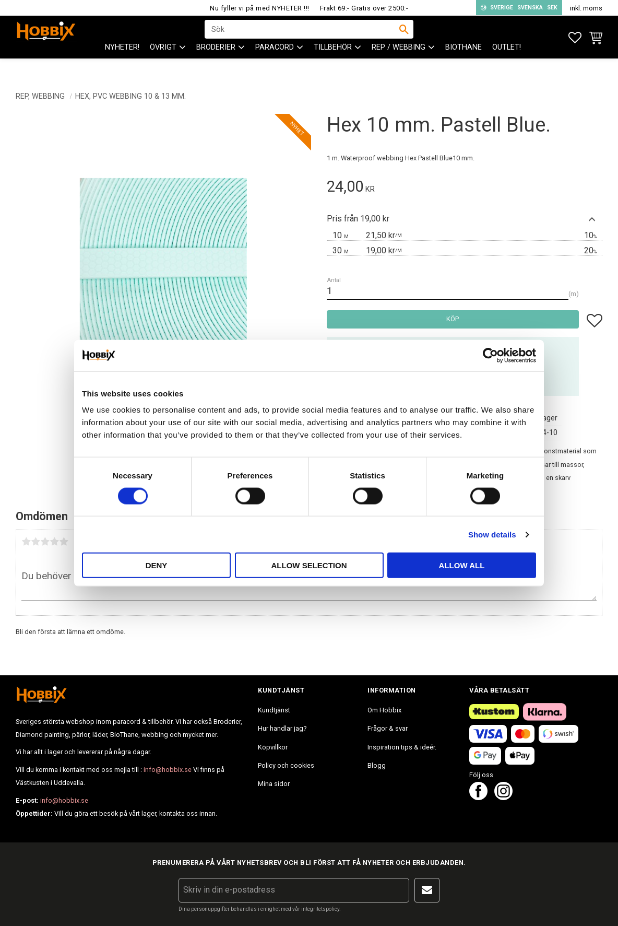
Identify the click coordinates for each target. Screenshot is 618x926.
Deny (157, 565)
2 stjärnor (35, 541)
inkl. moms (586, 8)
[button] (574, 37)
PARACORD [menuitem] (274, 62)
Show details (492, 534)
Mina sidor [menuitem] (274, 784)
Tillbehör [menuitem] (333, 62)
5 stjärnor (63, 541)
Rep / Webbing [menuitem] (398, 62)
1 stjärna (26, 541)
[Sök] (404, 37)
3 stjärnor (45, 541)
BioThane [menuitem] (463, 62)
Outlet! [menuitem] (506, 62)
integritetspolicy (320, 909)
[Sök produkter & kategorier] (302, 37)
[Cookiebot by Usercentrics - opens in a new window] (490, 355)
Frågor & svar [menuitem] (387, 728)
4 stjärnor (54, 541)
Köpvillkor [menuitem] (273, 747)
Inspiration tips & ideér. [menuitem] (401, 747)
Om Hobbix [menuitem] (384, 710)
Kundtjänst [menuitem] (274, 710)
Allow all (462, 565)
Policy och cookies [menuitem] (286, 765)
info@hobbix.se (168, 769)
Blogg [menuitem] (376, 765)
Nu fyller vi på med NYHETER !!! (260, 8)
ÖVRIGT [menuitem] (163, 62)
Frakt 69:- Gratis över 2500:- (364, 8)
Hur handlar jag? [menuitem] (282, 728)
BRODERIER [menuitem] (215, 62)
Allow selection (309, 565)
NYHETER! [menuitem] (122, 62)
